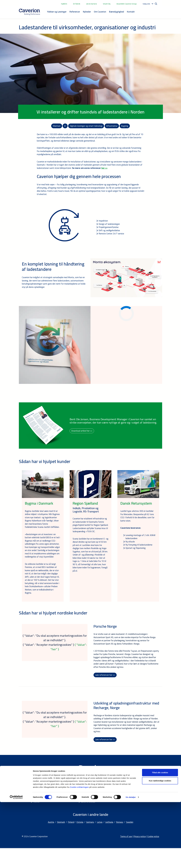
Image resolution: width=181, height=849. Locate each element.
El (65, 126)
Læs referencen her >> (105, 675)
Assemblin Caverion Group (127, 3)
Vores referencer (88, 802)
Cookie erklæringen (79, 834)
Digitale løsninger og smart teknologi (86, 126)
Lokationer (133, 790)
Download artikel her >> (82, 431)
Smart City (106, 3)
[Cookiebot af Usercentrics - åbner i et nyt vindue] (16, 844)
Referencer (75, 12)
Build (35, 793)
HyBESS (64, 3)
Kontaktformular (135, 793)
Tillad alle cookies (160, 819)
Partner (36, 802)
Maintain (56, 126)
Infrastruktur (112, 126)
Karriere (84, 793)
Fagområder (38, 790)
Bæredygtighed (116, 12)
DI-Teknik (76, 3)
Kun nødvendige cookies (160, 827)
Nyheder (87, 12)
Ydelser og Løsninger (56, 12)
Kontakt (131, 12)
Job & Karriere (91, 3)
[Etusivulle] (29, 12)
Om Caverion (100, 12)
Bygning (124, 126)
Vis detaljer (131, 844)
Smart (35, 796)
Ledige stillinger (135, 799)
